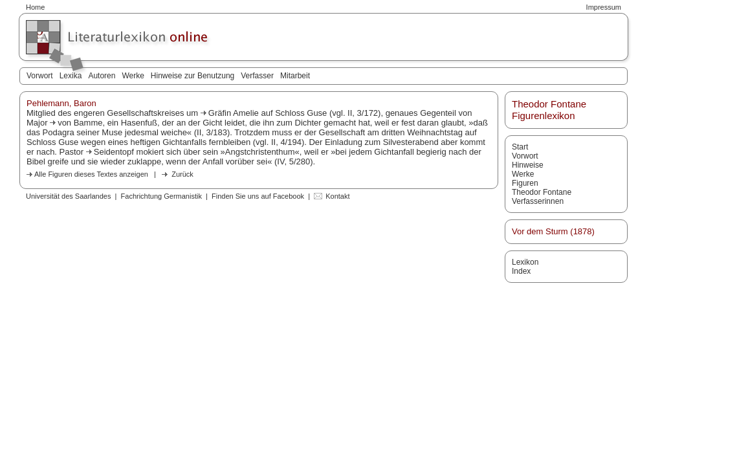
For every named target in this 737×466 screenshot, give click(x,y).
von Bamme (80, 123)
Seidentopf (114, 152)
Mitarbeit (295, 75)
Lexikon (525, 262)
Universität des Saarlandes (68, 196)
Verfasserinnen (538, 201)
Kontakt (337, 196)
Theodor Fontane (541, 192)
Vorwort (40, 75)
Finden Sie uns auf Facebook (258, 196)
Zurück (182, 174)
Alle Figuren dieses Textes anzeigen (91, 174)
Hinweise (528, 165)
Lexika (71, 75)
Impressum (603, 7)
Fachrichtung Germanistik (161, 196)
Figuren (525, 183)
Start (520, 146)
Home (35, 7)
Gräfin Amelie (233, 113)
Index (521, 271)
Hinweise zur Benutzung (192, 75)
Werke (133, 75)
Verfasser (257, 75)
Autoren (101, 75)
